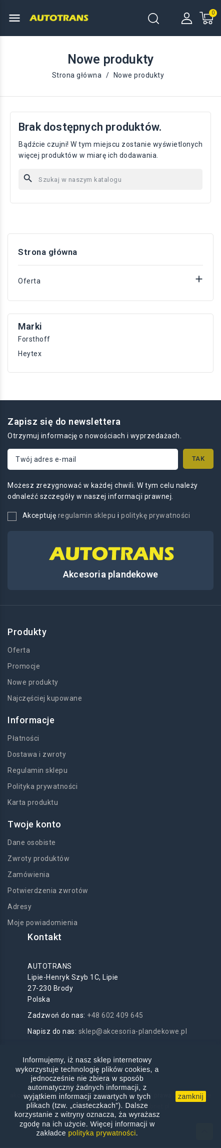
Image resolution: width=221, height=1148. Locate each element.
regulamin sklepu (87, 515)
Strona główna (48, 252)
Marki (30, 326)
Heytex (30, 354)
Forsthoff (34, 339)
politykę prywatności (155, 515)
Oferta (29, 281)
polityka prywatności (102, 1133)
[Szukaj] (110, 179)
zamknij (191, 1096)
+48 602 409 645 (115, 1015)
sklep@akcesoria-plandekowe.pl (133, 1031)
